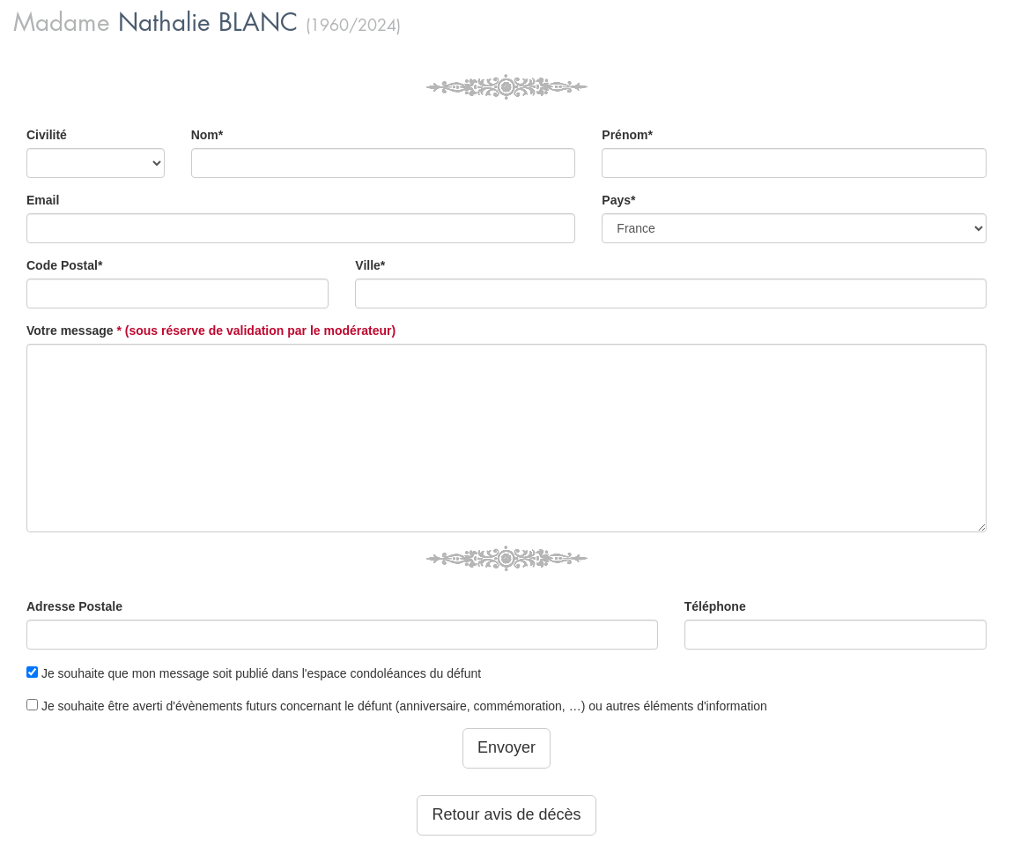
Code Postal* (64, 265)
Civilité (46, 135)
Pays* (618, 200)
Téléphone (715, 606)
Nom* (207, 135)
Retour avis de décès (506, 814)
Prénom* (627, 135)
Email (42, 200)
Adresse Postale (74, 606)
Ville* (370, 265)
